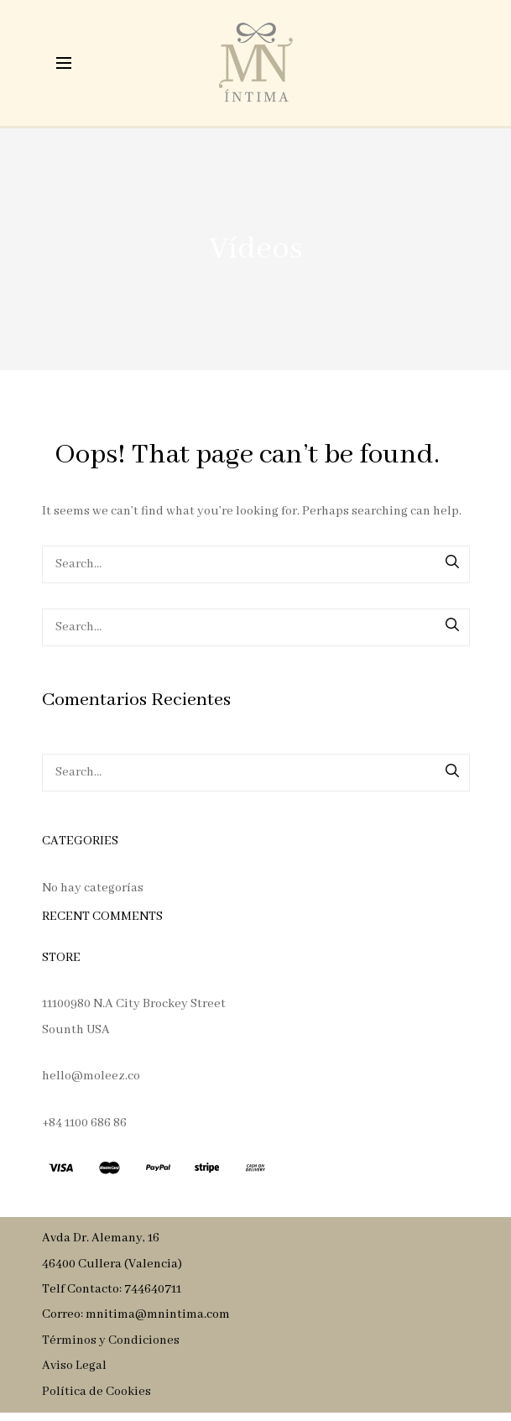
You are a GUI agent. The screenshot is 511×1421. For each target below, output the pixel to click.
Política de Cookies (96, 1391)
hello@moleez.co (91, 1076)
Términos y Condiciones (111, 1340)
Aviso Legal (74, 1365)
